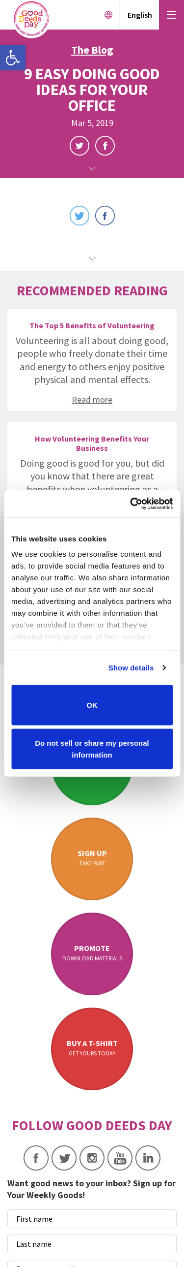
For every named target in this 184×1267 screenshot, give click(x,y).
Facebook (105, 146)
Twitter (79, 146)
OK (92, 704)
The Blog (92, 50)
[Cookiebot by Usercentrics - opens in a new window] (131, 504)
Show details (131, 668)
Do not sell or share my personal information (92, 749)
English (140, 15)
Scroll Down (92, 168)
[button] (13, 57)
